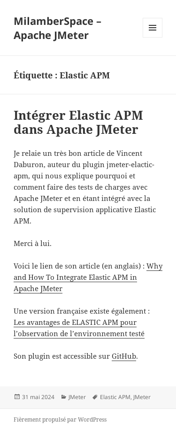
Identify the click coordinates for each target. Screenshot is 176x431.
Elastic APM (115, 397)
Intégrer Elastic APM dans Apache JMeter (78, 122)
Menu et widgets (152, 37)
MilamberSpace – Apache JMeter (57, 28)
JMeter (77, 397)
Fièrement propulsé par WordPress (60, 419)
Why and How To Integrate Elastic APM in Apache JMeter (88, 277)
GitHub (124, 356)
